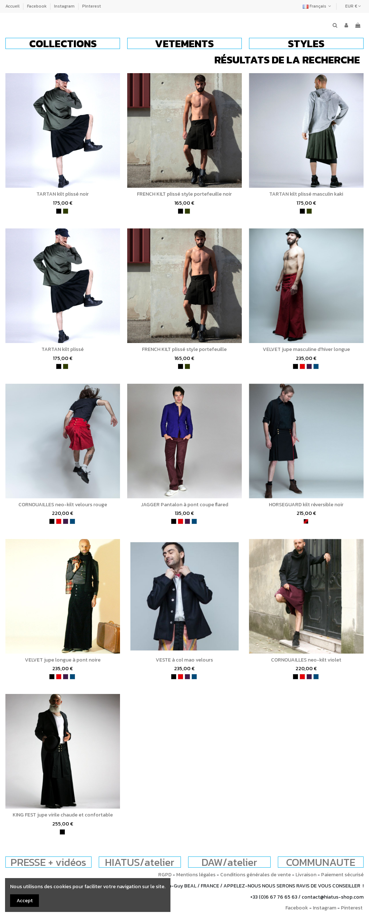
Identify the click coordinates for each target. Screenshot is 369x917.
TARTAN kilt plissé (62, 349)
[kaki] (65, 211)
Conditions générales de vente (255, 874)
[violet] (309, 366)
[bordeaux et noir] (305, 521)
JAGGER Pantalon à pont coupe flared (184, 504)
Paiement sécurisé (342, 874)
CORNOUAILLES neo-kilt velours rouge (62, 504)
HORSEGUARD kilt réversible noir (306, 504)
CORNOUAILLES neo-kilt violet (306, 660)
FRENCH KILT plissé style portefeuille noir (184, 194)
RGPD (165, 874)
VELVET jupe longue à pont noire (63, 660)
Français (318, 6)
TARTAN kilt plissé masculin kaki (306, 194)
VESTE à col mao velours (184, 660)
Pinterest (91, 6)
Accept (25, 900)
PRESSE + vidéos (48, 862)
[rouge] (302, 366)
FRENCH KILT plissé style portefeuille (184, 349)
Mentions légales (195, 874)
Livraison (305, 874)
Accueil (13, 6)
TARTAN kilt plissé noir (62, 194)
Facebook (37, 6)
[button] (63, 43)
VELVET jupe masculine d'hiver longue (306, 349)
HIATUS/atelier (139, 862)
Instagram (65, 6)
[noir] (58, 211)
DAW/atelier (229, 862)
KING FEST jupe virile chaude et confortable (63, 815)
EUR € (353, 6)
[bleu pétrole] (316, 366)
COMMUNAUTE (320, 862)
